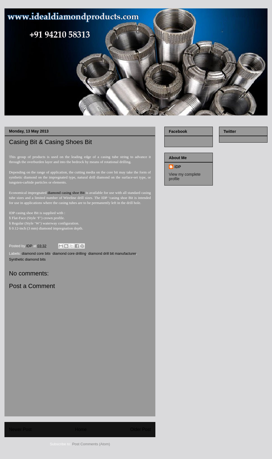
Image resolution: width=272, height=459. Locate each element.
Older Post (140, 429)
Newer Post (20, 429)
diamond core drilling (69, 253)
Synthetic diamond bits (27, 259)
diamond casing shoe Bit (66, 193)
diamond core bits (36, 253)
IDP (177, 166)
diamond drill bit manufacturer (112, 253)
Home (81, 429)
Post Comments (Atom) (91, 444)
